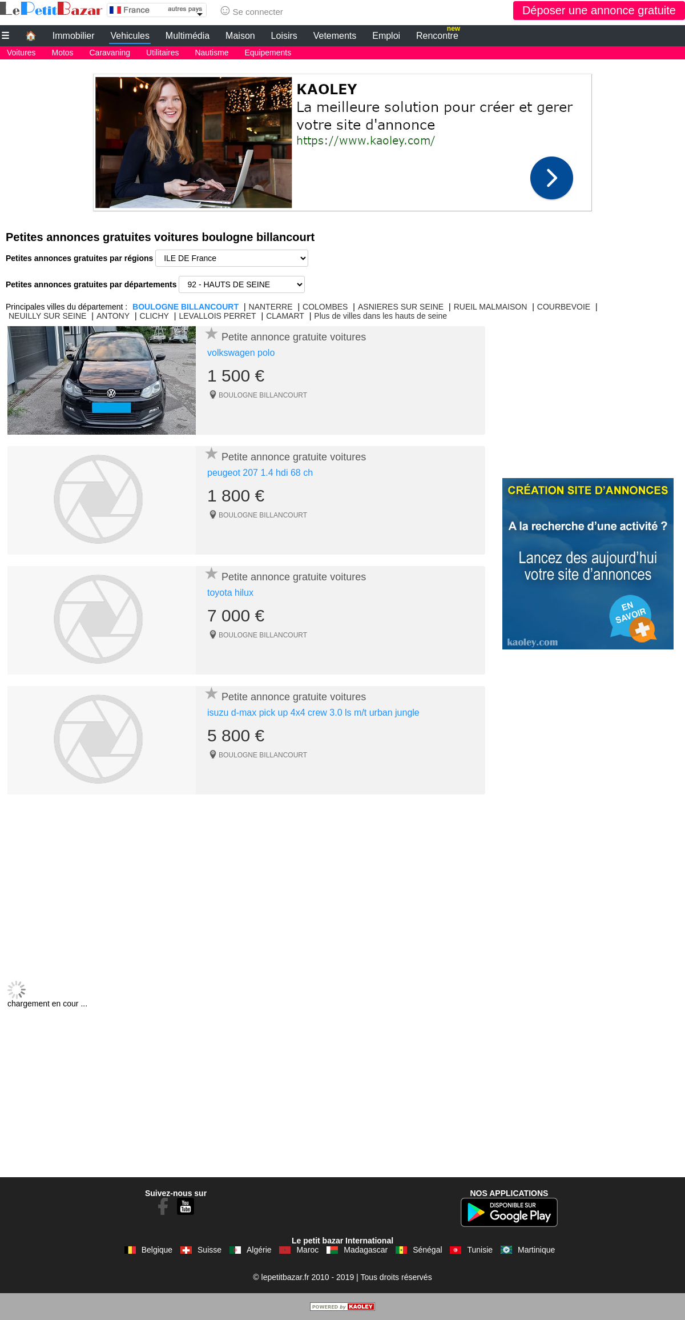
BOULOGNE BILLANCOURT (185, 306)
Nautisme (211, 52)
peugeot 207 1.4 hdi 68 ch (260, 473)
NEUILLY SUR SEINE (47, 315)
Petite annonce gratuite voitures (293, 337)
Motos (62, 52)
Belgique (157, 1249)
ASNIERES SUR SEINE (401, 306)
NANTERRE (271, 306)
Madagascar (366, 1249)
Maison (240, 36)
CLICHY (154, 315)
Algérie (259, 1249)
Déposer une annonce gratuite (599, 10)
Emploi (386, 36)
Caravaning (110, 52)
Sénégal (427, 1249)
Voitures (21, 52)
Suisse (209, 1249)
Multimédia (187, 36)
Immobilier (74, 36)
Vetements (335, 36)
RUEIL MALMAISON (490, 306)
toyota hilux (230, 592)
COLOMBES (325, 306)
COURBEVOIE (563, 306)
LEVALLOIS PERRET (217, 315)
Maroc (307, 1249)
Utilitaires (162, 52)
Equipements (268, 52)
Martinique (536, 1249)
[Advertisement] (342, 139)
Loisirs (284, 36)
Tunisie (480, 1249)
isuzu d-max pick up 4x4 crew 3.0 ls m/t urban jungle (313, 712)
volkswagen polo (241, 353)
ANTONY (113, 315)
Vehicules (130, 36)
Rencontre (438, 34)
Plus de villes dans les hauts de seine (380, 315)
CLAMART (285, 315)
